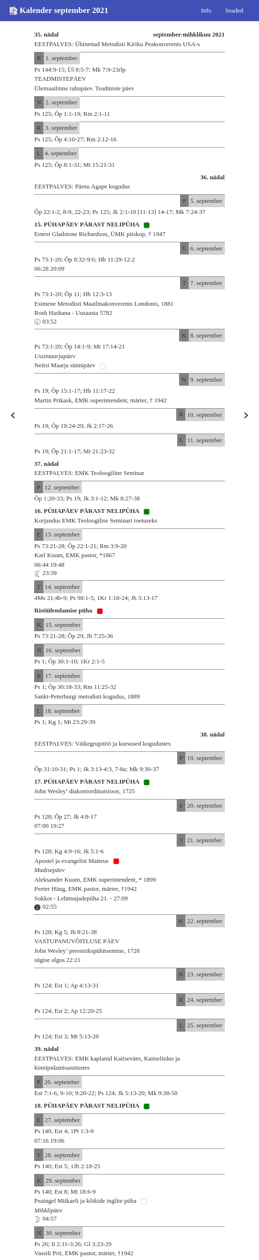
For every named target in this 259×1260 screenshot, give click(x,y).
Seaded (234, 9)
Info (206, 9)
